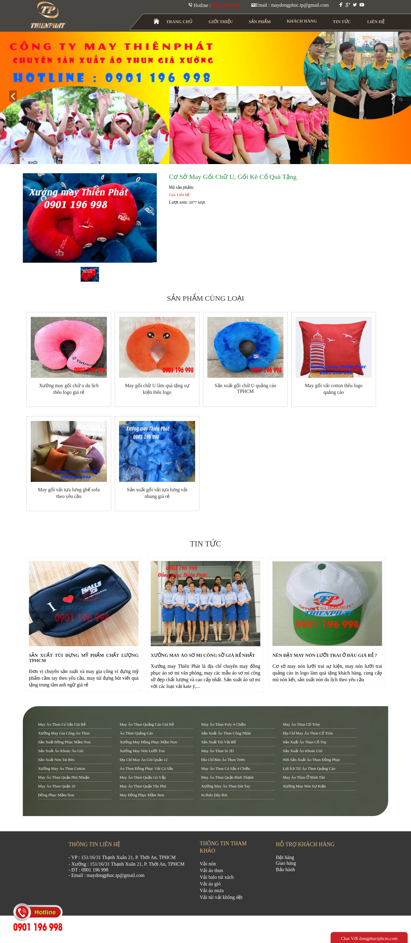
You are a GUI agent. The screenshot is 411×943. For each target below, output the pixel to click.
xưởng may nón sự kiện (304, 786)
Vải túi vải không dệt (221, 897)
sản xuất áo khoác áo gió (60, 750)
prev (15, 96)
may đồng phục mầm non (142, 795)
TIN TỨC (342, 21)
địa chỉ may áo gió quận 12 (143, 759)
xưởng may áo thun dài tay (225, 786)
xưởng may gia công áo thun (64, 733)
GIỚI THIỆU (221, 21)
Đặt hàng (285, 857)
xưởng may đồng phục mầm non (148, 742)
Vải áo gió (210, 883)
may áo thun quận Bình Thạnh (227, 777)
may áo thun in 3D (217, 750)
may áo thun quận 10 (56, 786)
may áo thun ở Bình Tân (304, 777)
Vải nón (208, 863)
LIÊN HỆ (376, 21)
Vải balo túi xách (217, 877)
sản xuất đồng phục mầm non (64, 742)
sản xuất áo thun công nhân (226, 733)
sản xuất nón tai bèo (56, 759)
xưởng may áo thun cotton (61, 768)
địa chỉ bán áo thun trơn (223, 759)
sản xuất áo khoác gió (302, 750)
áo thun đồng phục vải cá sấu (146, 768)
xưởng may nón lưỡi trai (142, 750)
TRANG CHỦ (179, 21)
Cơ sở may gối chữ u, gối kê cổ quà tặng (233, 177)
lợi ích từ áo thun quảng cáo (309, 768)
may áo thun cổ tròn (301, 724)
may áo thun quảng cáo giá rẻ (147, 724)
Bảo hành (285, 869)
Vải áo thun (211, 870)
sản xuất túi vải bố (218, 742)
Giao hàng (286, 863)
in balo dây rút (214, 795)
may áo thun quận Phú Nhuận (64, 777)
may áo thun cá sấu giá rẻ (62, 724)
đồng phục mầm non (56, 795)
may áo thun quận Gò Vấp (143, 777)
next (395, 96)
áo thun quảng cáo (136, 733)
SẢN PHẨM (260, 21)
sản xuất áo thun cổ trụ (304, 742)
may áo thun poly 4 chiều (223, 724)
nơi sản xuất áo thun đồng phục (311, 759)
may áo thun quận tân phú (143, 786)
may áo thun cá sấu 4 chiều (225, 768)
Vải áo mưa (212, 890)
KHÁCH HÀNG (302, 21)
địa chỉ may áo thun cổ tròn (308, 733)
